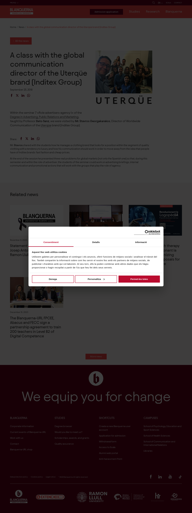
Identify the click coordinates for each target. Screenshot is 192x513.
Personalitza (96, 279)
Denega (53, 279)
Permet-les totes (139, 279)
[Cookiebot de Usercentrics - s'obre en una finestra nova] (147, 232)
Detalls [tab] (96, 242)
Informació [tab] (141, 242)
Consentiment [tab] (50, 242)
